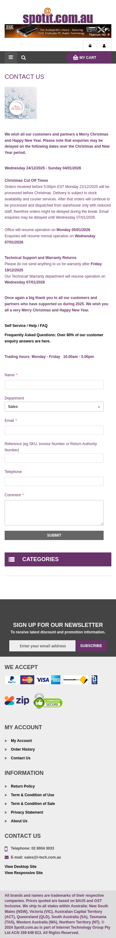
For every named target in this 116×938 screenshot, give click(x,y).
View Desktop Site (21, 866)
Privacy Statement (26, 812)
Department (14, 398)
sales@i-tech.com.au (42, 857)
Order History (22, 749)
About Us (19, 821)
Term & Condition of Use (32, 795)
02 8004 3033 (42, 848)
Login (90, 45)
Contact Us (20, 758)
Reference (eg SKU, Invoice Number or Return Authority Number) (51, 447)
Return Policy (22, 786)
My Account (104, 45)
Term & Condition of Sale (32, 804)
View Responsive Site (24, 873)
